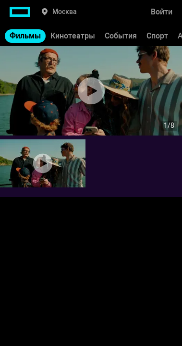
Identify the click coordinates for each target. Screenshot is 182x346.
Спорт (157, 35)
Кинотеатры (72, 35)
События (121, 35)
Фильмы (25, 35)
